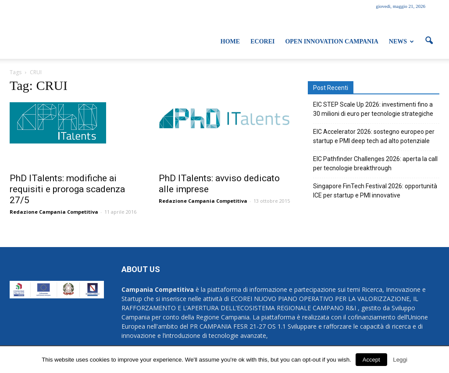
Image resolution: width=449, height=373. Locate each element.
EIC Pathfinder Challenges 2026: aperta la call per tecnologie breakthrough (375, 163)
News (401, 41)
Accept (371, 359)
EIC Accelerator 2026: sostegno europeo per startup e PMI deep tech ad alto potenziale (374, 136)
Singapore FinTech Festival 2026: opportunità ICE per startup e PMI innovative (375, 191)
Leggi (400, 359)
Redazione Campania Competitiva (54, 211)
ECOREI (262, 41)
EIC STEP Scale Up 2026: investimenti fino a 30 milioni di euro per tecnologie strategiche (373, 109)
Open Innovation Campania (331, 41)
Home (230, 41)
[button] (428, 40)
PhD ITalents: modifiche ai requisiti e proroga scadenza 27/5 (67, 189)
